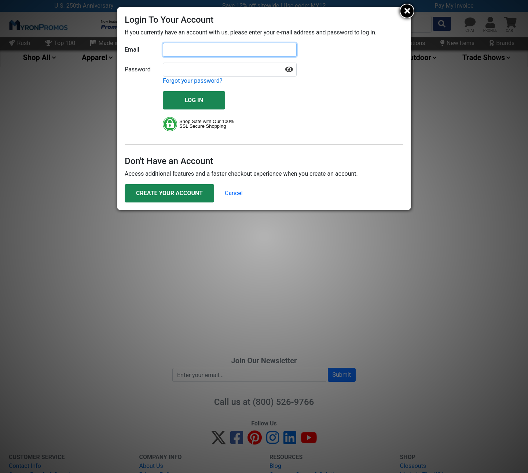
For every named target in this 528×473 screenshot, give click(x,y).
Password (138, 69)
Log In (194, 100)
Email (132, 49)
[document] (264, 108)
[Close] (407, 11)
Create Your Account (169, 193)
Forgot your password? (192, 80)
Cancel (234, 193)
